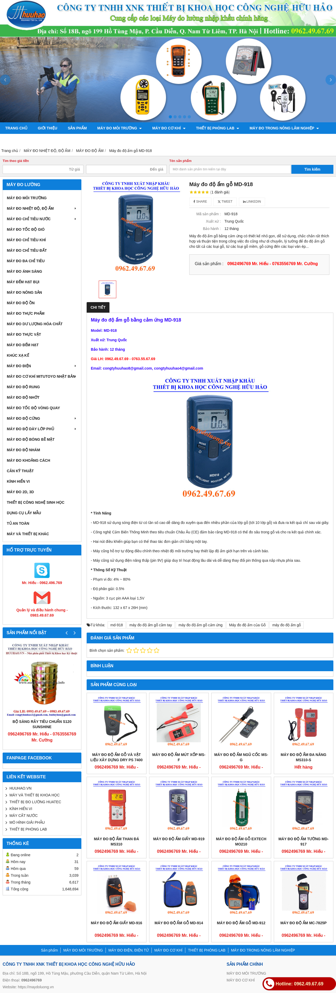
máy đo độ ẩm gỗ (286, 625)
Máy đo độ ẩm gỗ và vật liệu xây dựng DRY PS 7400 (116, 757)
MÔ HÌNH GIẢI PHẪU (27, 822)
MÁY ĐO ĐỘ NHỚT (23, 397)
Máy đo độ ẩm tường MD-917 (304, 841)
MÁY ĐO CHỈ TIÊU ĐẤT (27, 250)
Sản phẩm (77, 128)
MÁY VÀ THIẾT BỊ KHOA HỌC (34, 795)
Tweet (225, 201)
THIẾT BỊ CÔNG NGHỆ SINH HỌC (35, 502)
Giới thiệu (47, 128)
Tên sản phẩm (180, 161)
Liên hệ (76, 140)
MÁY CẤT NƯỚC (23, 815)
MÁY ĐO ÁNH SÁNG (24, 271)
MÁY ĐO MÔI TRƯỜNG (119, 128)
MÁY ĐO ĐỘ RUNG (23, 387)
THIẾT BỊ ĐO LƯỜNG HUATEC (35, 802)
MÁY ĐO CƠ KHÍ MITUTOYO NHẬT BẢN (42, 376)
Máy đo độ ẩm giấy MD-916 (116, 923)
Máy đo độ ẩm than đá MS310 (116, 841)
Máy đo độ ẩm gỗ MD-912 (241, 923)
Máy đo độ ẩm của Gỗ (247, 625)
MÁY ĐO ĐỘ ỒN (21, 303)
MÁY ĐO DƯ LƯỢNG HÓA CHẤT (34, 324)
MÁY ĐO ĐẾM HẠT (23, 345)
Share (200, 201)
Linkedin (252, 201)
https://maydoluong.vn (36, 987)
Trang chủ (16, 128)
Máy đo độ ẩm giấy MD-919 (178, 839)
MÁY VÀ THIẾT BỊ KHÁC (28, 534)
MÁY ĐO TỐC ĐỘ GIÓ (26, 229)
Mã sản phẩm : (208, 214)
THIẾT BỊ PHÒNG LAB (217, 128)
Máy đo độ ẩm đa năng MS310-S (303, 757)
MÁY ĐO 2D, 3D (20, 492)
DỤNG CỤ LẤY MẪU (24, 513)
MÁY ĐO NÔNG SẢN (24, 292)
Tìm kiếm (312, 169)
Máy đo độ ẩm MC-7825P (303, 923)
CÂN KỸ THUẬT (20, 471)
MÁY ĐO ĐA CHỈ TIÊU (26, 261)
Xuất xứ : (213, 221)
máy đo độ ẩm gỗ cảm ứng (200, 625)
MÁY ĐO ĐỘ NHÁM (23, 450)
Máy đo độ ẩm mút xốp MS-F (178, 757)
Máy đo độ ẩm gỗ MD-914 (179, 923)
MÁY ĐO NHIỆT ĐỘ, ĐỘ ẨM (42, 208)
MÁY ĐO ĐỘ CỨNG (42, 418)
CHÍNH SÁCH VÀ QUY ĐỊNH (31, 140)
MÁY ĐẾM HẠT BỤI (23, 282)
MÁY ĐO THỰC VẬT (24, 334)
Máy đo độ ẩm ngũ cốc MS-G (241, 757)
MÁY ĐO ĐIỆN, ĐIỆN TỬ (128, 950)
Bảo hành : (212, 229)
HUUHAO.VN (20, 788)
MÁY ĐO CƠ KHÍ (169, 128)
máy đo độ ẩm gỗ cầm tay (150, 625)
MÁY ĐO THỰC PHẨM (25, 313)
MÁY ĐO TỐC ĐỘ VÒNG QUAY (33, 408)
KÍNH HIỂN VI (18, 481)
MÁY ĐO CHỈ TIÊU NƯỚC (42, 219)
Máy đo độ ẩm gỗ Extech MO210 (241, 841)
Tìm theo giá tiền (16, 161)
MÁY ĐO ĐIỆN (42, 366)
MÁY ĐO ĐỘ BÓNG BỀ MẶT (31, 439)
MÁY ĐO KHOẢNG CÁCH (28, 460)
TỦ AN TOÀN (18, 523)
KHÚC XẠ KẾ (18, 355)
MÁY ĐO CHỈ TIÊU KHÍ (26, 240)
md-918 (117, 625)
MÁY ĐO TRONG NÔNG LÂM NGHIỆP (284, 128)
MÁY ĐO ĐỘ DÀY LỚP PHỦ (42, 429)
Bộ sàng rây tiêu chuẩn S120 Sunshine (42, 724)
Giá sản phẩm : (209, 263)
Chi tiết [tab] (98, 307)
